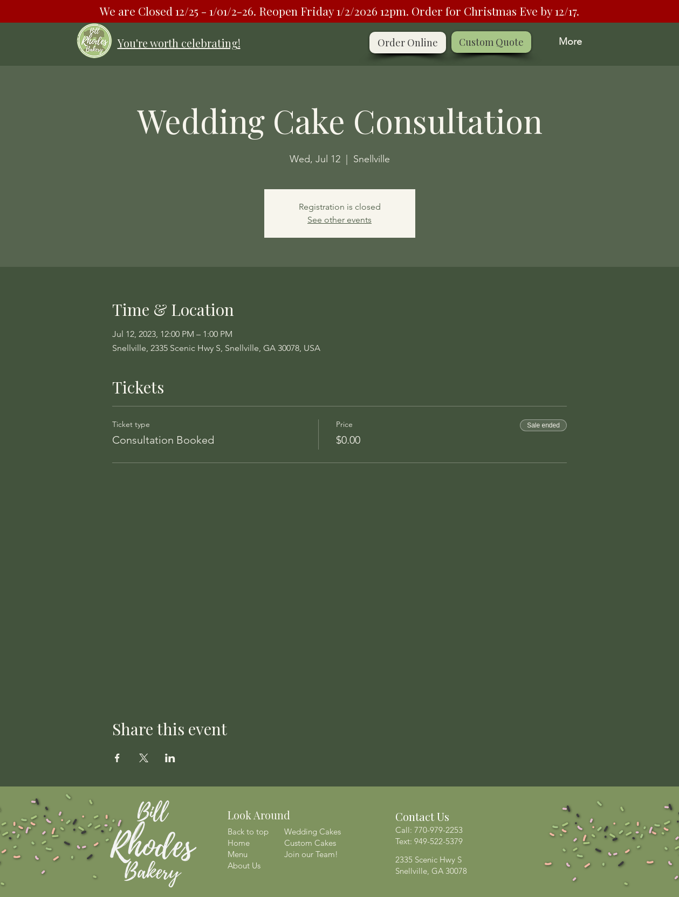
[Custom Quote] (491, 42)
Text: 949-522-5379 (429, 841)
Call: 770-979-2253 (429, 830)
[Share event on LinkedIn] (170, 758)
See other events (339, 220)
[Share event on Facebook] (117, 758)
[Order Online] (407, 42)
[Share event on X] (144, 758)
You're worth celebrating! (179, 43)
